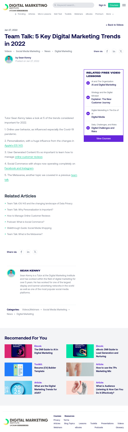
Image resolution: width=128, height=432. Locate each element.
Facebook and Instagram (19, 168)
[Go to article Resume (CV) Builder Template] (18, 369)
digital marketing (25, 314)
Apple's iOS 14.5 (14, 145)
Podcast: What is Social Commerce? (25, 221)
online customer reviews (29, 156)
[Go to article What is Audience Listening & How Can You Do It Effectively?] (80, 388)
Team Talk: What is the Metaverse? (25, 234)
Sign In (102, 5)
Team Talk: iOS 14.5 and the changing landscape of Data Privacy (39, 203)
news (10, 314)
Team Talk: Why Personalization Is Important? (30, 209)
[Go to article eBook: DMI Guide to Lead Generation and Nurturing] (80, 351)
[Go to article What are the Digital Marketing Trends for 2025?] (18, 388)
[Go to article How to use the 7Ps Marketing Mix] (80, 369)
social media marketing (55, 309)
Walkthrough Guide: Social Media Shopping (29, 228)
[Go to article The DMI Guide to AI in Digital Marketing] (18, 351)
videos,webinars (30, 309)
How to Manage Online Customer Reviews (28, 215)
